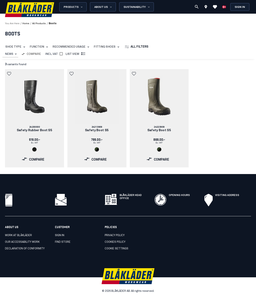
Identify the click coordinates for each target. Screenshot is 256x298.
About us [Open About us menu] (103, 7)
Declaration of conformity (25, 248)
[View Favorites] (215, 6)
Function (40, 46)
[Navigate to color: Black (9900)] (34, 149)
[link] (34, 118)
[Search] (196, 6)
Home (25, 23)
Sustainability (137, 7)
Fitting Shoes (107, 46)
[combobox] (10, 54)
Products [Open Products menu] (73, 7)
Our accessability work (22, 242)
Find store (62, 242)
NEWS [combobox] (9, 54)
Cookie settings (116, 248)
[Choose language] (224, 6)
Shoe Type (16, 46)
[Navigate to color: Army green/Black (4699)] (97, 149)
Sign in (240, 7)
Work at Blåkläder (18, 235)
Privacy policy (115, 235)
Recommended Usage (71, 46)
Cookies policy (115, 242)
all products (39, 23)
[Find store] (205, 7)
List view (76, 54)
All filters (136, 47)
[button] (9, 73)
